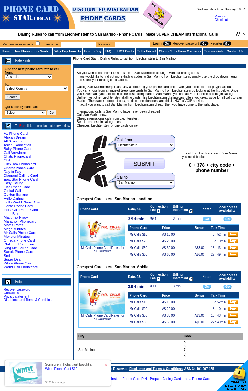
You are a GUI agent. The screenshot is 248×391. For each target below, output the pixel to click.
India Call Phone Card (21, 210)
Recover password (17, 289)
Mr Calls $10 (138, 234)
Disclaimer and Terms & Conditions (28, 300)
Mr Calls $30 (138, 248)
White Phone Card (18, 263)
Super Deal (12, 259)
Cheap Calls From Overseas (180, 51)
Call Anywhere (15, 152)
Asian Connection (17, 145)
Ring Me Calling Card (20, 248)
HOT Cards (125, 51)
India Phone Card (197, 379)
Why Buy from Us (67, 51)
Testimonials (213, 51)
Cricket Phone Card (19, 168)
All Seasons (13, 141)
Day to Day (12, 172)
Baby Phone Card (17, 149)
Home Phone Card (18, 206)
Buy (22, 125)
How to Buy (93, 51)
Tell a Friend (146, 51)
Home (6, 51)
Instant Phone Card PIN (129, 379)
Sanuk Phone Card (18, 252)
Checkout (221, 20)
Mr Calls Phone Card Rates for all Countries (102, 249)
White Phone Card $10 (61, 369)
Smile (8, 255)
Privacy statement (16, 296)
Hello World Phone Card (22, 202)
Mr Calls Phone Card (20, 233)
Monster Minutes (17, 236)
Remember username (18, 44)
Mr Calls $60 (138, 254)
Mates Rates (13, 225)
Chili (7, 160)
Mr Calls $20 (138, 241)
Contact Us (235, 51)
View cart (221, 16)
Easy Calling (13, 183)
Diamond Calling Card (21, 175)
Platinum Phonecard (19, 244)
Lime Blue (11, 214)
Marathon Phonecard (20, 221)
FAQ (108, 51)
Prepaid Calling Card (165, 379)
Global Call (12, 191)
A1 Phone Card (16, 133)
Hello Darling (14, 198)
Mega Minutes (15, 229)
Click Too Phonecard (20, 164)
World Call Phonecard (21, 267)
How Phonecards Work (31, 51)
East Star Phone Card (21, 179)
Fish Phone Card (17, 187)
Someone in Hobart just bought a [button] (68, 367)
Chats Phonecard (17, 156)
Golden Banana (16, 194)
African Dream (15, 137)
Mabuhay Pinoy (16, 217)
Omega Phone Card (19, 240)
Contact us (11, 293)
